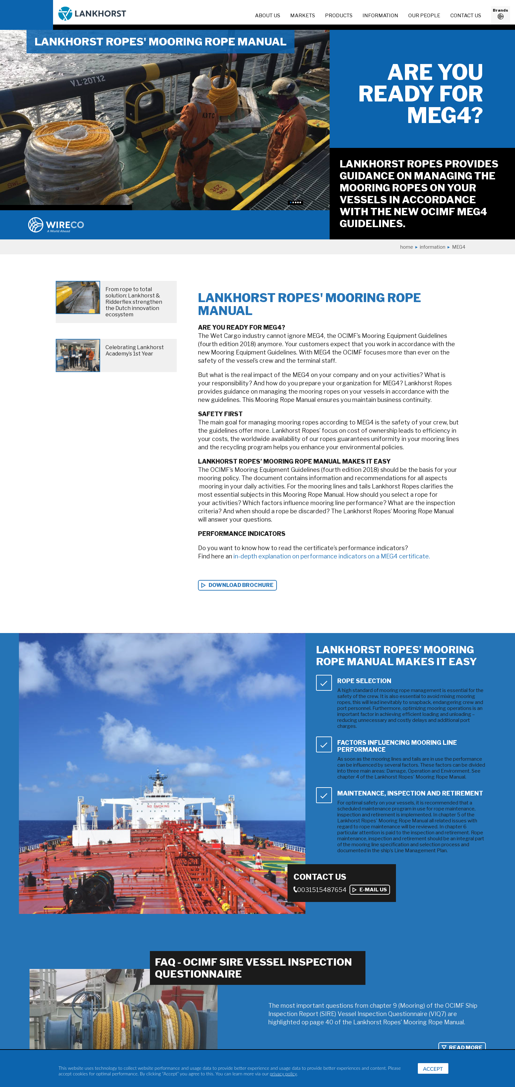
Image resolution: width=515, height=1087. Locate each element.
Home (406, 247)
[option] (165, 120)
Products (339, 16)
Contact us (465, 16)
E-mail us (373, 890)
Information (432, 247)
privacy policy (283, 1073)
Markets (302, 16)
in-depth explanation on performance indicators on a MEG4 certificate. (331, 556)
